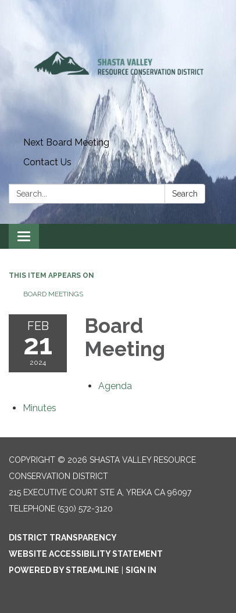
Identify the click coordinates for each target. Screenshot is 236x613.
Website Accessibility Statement (86, 553)
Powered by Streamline (64, 570)
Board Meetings (53, 294)
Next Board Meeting (66, 142)
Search (185, 193)
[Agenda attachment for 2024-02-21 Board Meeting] (115, 385)
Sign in (141, 570)
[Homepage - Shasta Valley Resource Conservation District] (118, 66)
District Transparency (63, 537)
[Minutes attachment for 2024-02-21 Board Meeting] (39, 407)
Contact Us (47, 162)
